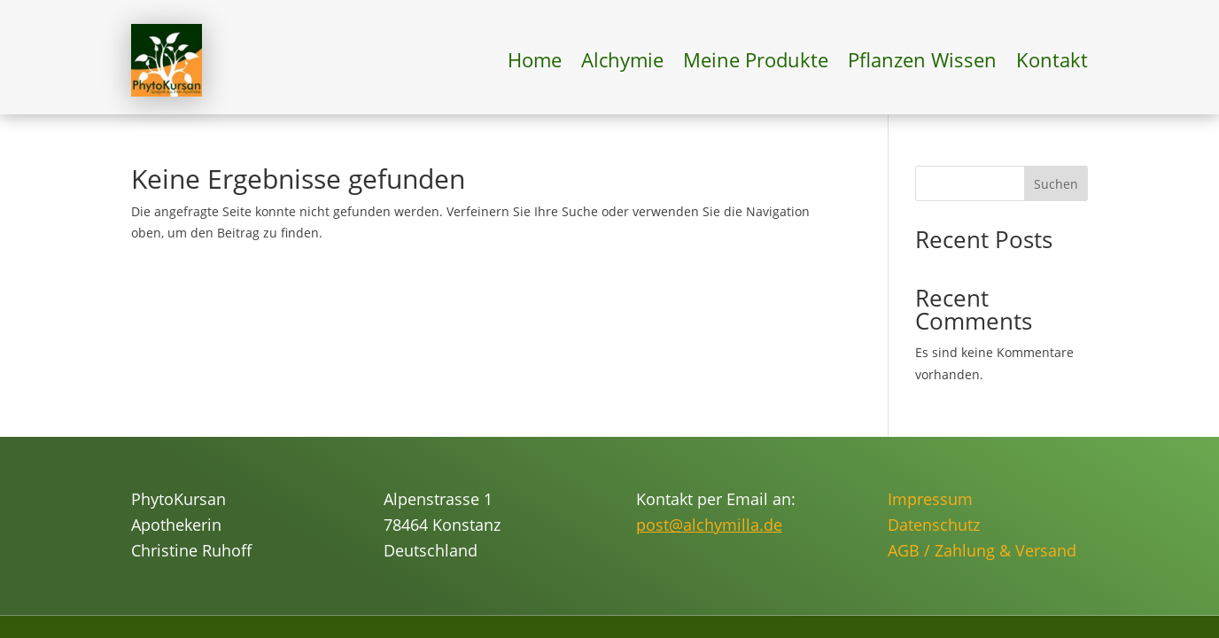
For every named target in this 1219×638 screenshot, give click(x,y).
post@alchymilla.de (709, 524)
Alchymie (622, 59)
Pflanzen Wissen (922, 59)
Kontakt (1052, 59)
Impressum (930, 499)
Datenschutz (934, 524)
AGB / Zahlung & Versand (982, 550)
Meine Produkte (755, 59)
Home (535, 59)
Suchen (1056, 183)
